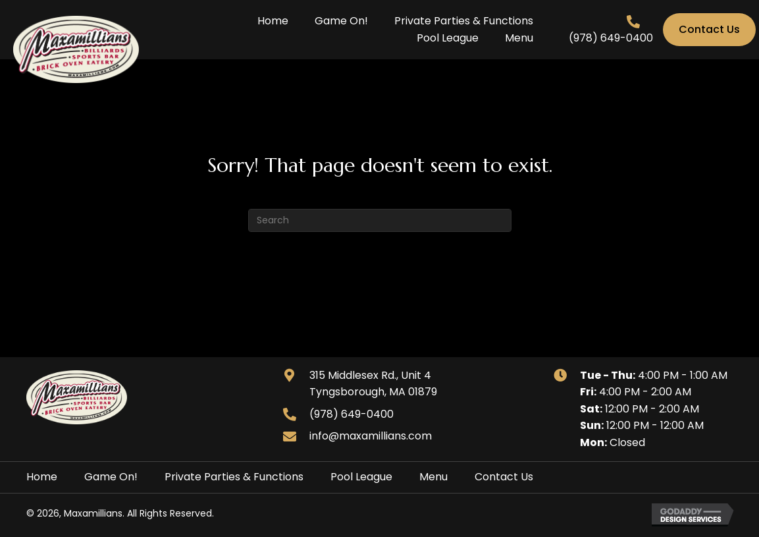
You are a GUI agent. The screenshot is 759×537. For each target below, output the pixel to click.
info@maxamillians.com (370, 435)
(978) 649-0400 (611, 37)
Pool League (361, 476)
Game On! (111, 476)
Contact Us (504, 476)
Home (41, 476)
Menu (433, 476)
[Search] (379, 220)
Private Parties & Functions (234, 476)
